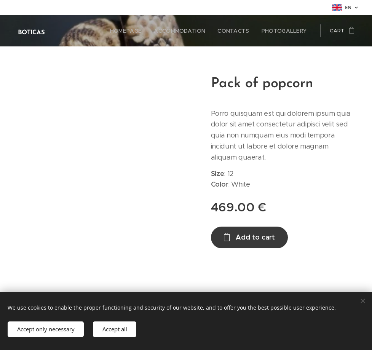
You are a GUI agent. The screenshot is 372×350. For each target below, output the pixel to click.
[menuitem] (138, 30)
